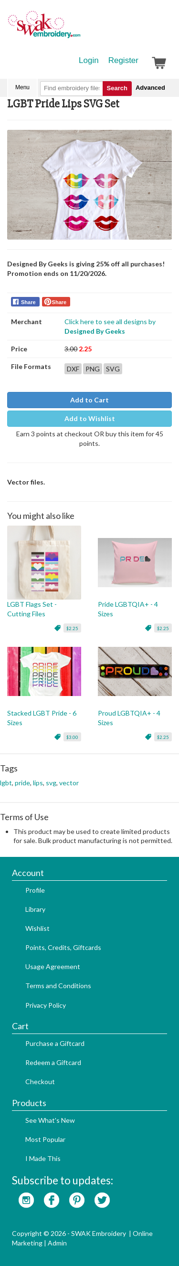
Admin (57, 1243)
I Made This (43, 1158)
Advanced (150, 87)
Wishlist (37, 928)
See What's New (50, 1120)
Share (28, 302)
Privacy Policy (45, 1005)
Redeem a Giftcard (53, 1062)
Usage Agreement (52, 966)
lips (38, 783)
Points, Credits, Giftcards (63, 947)
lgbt (6, 783)
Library (35, 909)
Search (117, 88)
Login (89, 60)
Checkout (40, 1081)
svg (51, 783)
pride (22, 783)
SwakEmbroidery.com (78, 29)
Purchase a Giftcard (54, 1043)
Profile (35, 890)
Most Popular (45, 1139)
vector (69, 783)
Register (123, 60)
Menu (22, 87)
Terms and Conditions (58, 985)
